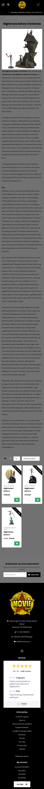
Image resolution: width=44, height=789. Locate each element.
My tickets (22, 774)
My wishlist (22, 778)
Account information (22, 767)
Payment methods (22, 727)
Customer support (22, 717)
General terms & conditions (22, 724)
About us (22, 720)
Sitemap (22, 749)
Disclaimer (22, 734)
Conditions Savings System (22, 731)
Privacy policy (22, 745)
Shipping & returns (22, 756)
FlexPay (22, 738)
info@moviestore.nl (23, 641)
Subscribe (33, 575)
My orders (22, 770)
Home (8, 18)
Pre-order (22, 742)
